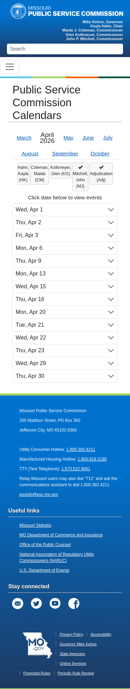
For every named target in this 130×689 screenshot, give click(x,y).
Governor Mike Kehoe (78, 644)
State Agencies (72, 654)
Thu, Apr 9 (28, 261)
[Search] (65, 49)
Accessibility (100, 634)
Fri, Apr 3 (27, 235)
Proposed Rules (36, 673)
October (100, 153)
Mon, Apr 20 (30, 312)
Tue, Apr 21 (30, 325)
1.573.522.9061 (75, 468)
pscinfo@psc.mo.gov (38, 494)
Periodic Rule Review (76, 673)
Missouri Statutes (35, 525)
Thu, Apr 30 (30, 376)
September (65, 153)
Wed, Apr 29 (31, 363)
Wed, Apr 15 (31, 286)
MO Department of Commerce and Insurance (61, 535)
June (88, 137)
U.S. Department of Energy (44, 570)
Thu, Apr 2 (28, 222)
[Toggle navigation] (9, 67)
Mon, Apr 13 (30, 273)
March (24, 137)
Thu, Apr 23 (30, 350)
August (30, 153)
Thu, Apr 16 (30, 299)
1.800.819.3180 (92, 459)
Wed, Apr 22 (31, 338)
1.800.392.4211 (80, 449)
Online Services (73, 663)
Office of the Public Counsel (45, 544)
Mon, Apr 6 (29, 248)
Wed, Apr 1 (29, 209)
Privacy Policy (71, 634)
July (107, 137)
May (68, 137)
